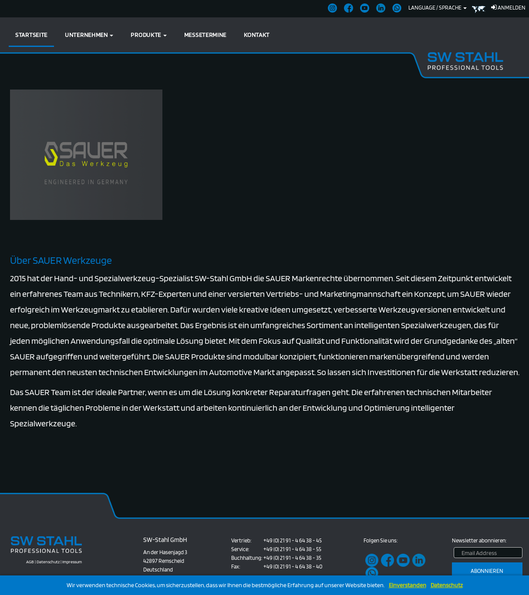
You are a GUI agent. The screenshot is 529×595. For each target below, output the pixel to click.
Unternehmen (89, 34)
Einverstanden (407, 585)
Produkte (148, 34)
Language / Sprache (437, 7)
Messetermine (205, 34)
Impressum (72, 561)
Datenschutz (447, 585)
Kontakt (257, 34)
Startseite (31, 34)
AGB (30, 561)
